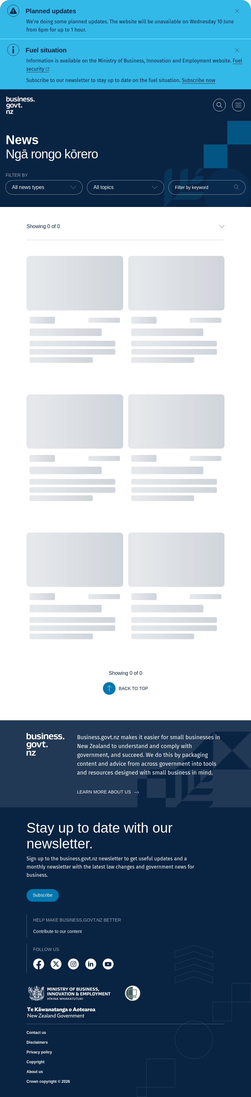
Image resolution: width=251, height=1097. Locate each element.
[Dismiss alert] (237, 11)
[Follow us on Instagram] (73, 964)
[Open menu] (238, 105)
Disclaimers (37, 1042)
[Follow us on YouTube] (108, 964)
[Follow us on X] (56, 964)
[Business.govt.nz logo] (20, 105)
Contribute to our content (57, 931)
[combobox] (44, 187)
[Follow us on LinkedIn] (90, 964)
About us (35, 1072)
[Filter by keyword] (207, 187)
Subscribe (42, 895)
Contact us (36, 1032)
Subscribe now (198, 80)
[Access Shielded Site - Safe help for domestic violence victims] (132, 993)
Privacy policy (39, 1052)
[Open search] (219, 105)
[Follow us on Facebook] (38, 964)
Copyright (36, 1062)
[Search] (236, 187)
